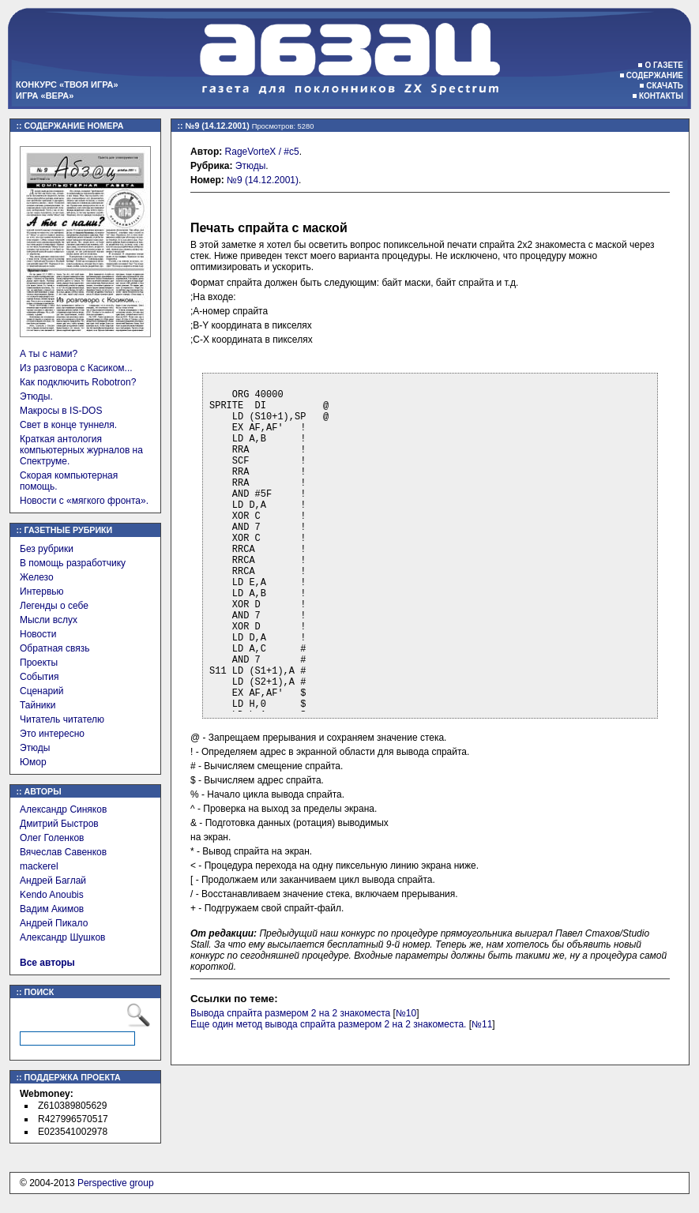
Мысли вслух (48, 619)
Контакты (661, 96)
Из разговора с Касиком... (76, 368)
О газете (664, 65)
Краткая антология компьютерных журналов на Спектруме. (81, 450)
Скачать (664, 85)
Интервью (42, 591)
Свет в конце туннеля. (68, 424)
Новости (38, 634)
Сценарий (41, 691)
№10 (406, 1013)
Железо (37, 577)
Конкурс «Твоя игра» (67, 84)
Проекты (39, 662)
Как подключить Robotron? (78, 382)
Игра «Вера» (44, 95)
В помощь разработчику (73, 563)
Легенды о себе (54, 605)
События (39, 676)
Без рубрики (46, 548)
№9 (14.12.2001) (263, 180)
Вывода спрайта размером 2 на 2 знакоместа (290, 1013)
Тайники (37, 705)
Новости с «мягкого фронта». (84, 500)
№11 (482, 1024)
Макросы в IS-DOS (61, 410)
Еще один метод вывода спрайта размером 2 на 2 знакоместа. (328, 1024)
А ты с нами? (48, 353)
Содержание (654, 75)
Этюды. (36, 396)
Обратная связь (54, 648)
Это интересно (52, 733)
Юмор (33, 762)
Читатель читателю (62, 719)
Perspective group (115, 1183)
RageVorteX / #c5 (262, 151)
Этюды (35, 747)
